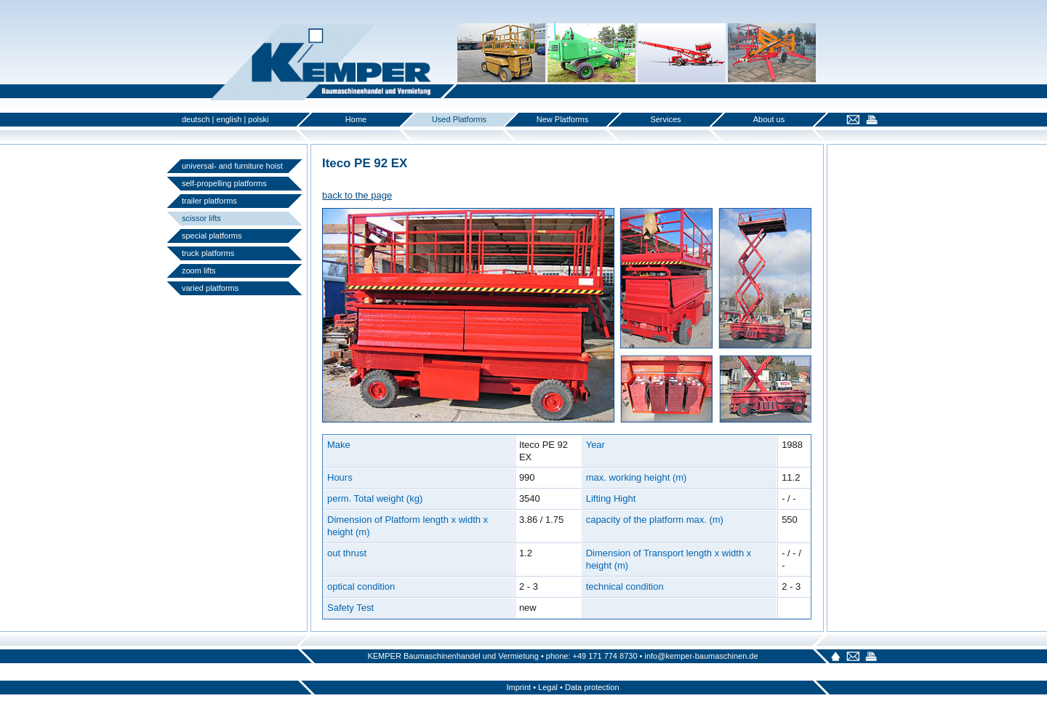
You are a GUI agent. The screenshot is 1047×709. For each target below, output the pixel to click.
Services (665, 119)
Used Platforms (459, 119)
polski (258, 119)
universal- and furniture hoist (232, 165)
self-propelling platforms (224, 183)
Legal (548, 687)
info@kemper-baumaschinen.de (701, 656)
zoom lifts (198, 270)
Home (355, 119)
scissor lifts (201, 218)
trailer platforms (209, 200)
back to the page (357, 195)
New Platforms (563, 119)
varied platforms (210, 288)
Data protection (592, 687)
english (229, 119)
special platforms (212, 235)
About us (769, 119)
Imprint (518, 687)
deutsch (196, 119)
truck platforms (208, 253)
